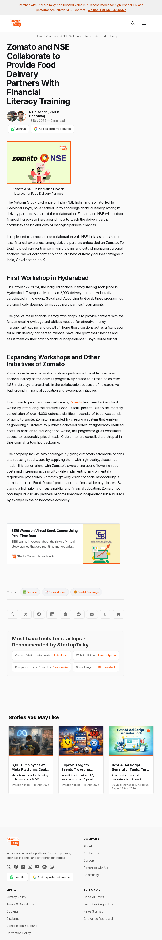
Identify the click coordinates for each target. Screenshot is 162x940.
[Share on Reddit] (79, 614)
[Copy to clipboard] (105, 614)
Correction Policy (19, 933)
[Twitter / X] (9, 867)
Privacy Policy (16, 897)
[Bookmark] (118, 614)
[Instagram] (30, 867)
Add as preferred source (52, 129)
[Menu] (143, 23)
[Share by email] (92, 614)
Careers (89, 860)
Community (91, 875)
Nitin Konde (38, 112)
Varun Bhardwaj (44, 114)
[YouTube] (37, 867)
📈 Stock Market (55, 592)
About (88, 846)
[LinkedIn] (23, 867)
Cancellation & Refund (22, 926)
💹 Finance (30, 592)
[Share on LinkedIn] (52, 614)
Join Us (18, 129)
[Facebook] (16, 867)
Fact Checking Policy (98, 904)
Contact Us (91, 853)
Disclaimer (14, 918)
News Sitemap (94, 911)
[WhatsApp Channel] (52, 867)
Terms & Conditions (20, 904)
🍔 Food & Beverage (86, 592)
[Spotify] (44, 867)
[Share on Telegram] (65, 614)
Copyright (13, 911)
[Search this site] (133, 23)
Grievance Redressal (98, 918)
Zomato (76, 402)
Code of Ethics (94, 897)
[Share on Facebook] (39, 614)
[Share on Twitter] (26, 614)
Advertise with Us (96, 867)
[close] (157, 7)
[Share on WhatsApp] (12, 614)
